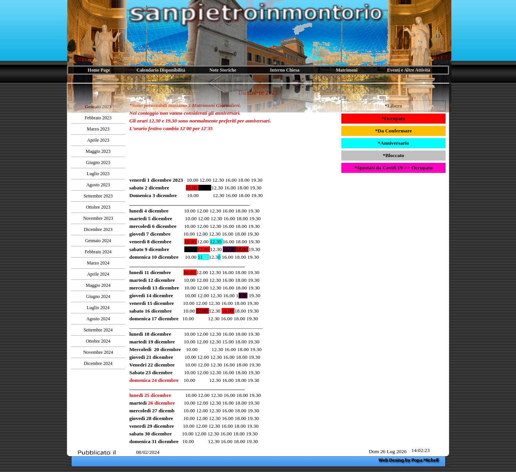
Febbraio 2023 (98, 118)
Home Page (99, 70)
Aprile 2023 (98, 140)
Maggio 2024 (98, 285)
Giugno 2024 (98, 296)
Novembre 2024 (98, 352)
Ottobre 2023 (98, 207)
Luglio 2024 (98, 307)
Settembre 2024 (98, 330)
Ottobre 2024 (98, 341)
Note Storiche (222, 70)
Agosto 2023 (98, 184)
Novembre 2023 (98, 218)
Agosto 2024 (98, 318)
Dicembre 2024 (98, 363)
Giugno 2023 (98, 162)
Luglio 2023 (98, 173)
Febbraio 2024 (98, 251)
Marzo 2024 (98, 263)
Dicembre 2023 (98, 229)
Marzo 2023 (98, 129)
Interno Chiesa (284, 70)
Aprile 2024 (98, 274)
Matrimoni (346, 70)
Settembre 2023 (98, 196)
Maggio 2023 (98, 151)
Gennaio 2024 (98, 240)
